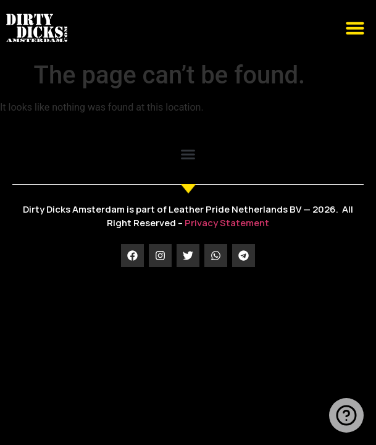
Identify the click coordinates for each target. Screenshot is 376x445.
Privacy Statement (227, 222)
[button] (355, 28)
